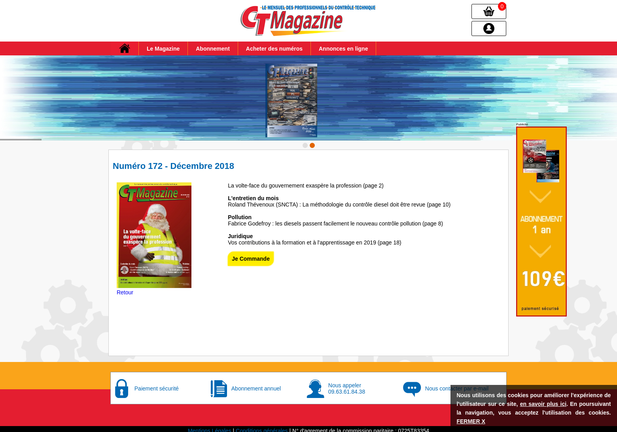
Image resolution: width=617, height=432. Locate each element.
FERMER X (470, 421)
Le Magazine (163, 48)
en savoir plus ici (543, 404)
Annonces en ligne (343, 48)
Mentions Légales (209, 427)
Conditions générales (262, 427)
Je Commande (251, 255)
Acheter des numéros (274, 48)
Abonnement (213, 48)
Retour (125, 289)
